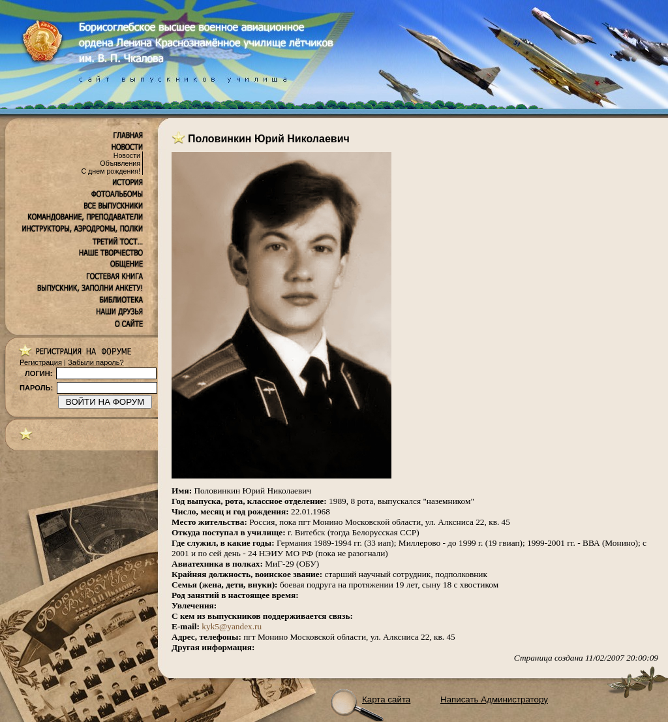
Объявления (120, 163)
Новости (127, 155)
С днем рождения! (110, 171)
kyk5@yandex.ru (232, 626)
